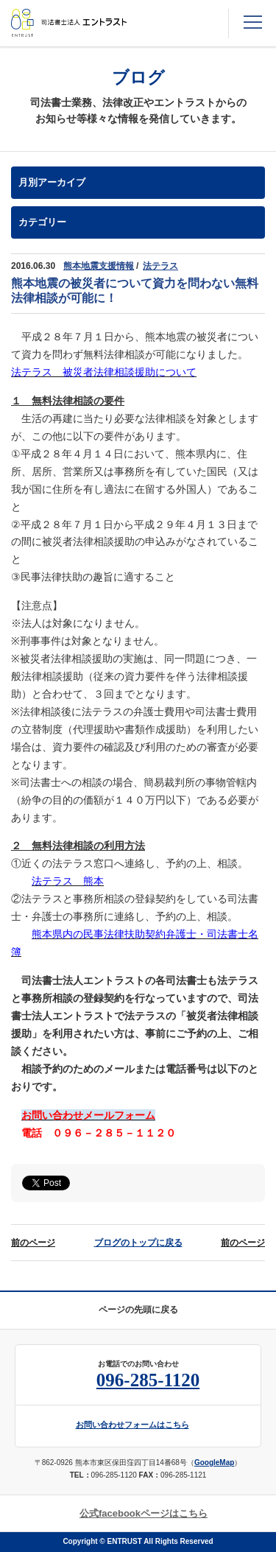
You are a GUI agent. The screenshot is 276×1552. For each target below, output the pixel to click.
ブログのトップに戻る (138, 1242)
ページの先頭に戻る (138, 1310)
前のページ (33, 1242)
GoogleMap (214, 1462)
